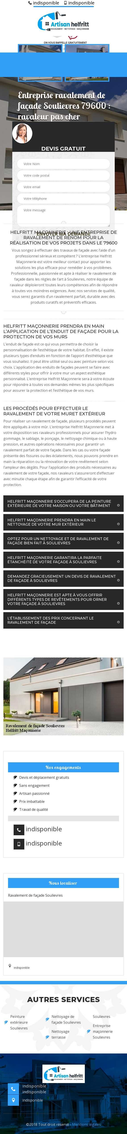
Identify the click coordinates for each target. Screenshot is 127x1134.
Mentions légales (86, 1124)
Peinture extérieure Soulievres (16, 1022)
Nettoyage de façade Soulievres (63, 1019)
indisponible (43, 3)
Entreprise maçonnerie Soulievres (100, 1031)
